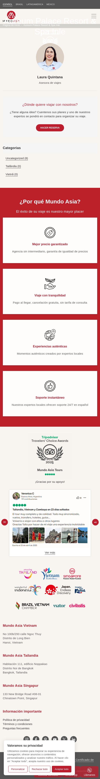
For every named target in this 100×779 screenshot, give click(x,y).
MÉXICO (50, 4)
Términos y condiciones (17, 724)
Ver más (50, 552)
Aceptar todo (62, 769)
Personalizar (18, 769)
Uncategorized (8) (17, 158)
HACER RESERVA (50, 127)
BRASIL (19, 4)
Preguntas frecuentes (16, 728)
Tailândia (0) (13, 166)
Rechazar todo (40, 769)
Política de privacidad (16, 719)
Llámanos (89, 772)
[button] (4, 522)
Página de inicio (11, 25)
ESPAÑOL (7, 4)
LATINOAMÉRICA (34, 4)
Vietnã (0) (12, 174)
